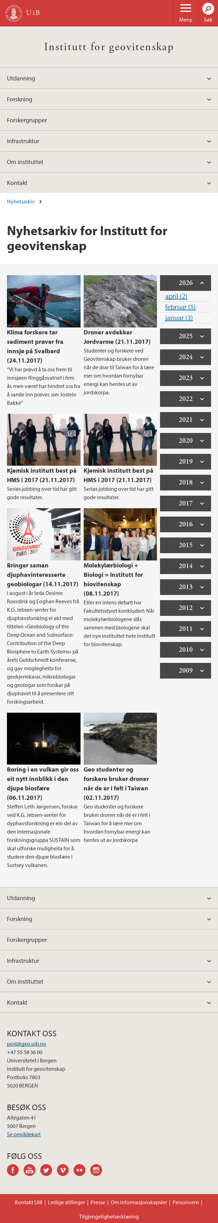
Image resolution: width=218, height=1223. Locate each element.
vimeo (65, 1171)
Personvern (186, 1202)
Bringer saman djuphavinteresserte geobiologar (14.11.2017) (42, 574)
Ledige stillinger (66, 1202)
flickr (82, 1171)
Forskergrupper (27, 120)
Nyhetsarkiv (21, 201)
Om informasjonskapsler (139, 1202)
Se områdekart (24, 1134)
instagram (98, 1171)
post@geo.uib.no (26, 1043)
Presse (98, 1202)
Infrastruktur (23, 141)
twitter (48, 1171)
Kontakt (17, 183)
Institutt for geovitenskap (109, 47)
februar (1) (180, 306)
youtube (32, 1171)
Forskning (19, 99)
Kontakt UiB (28, 1202)
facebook (15, 1171)
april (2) (176, 296)
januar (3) (179, 317)
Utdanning (21, 78)
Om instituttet (25, 162)
